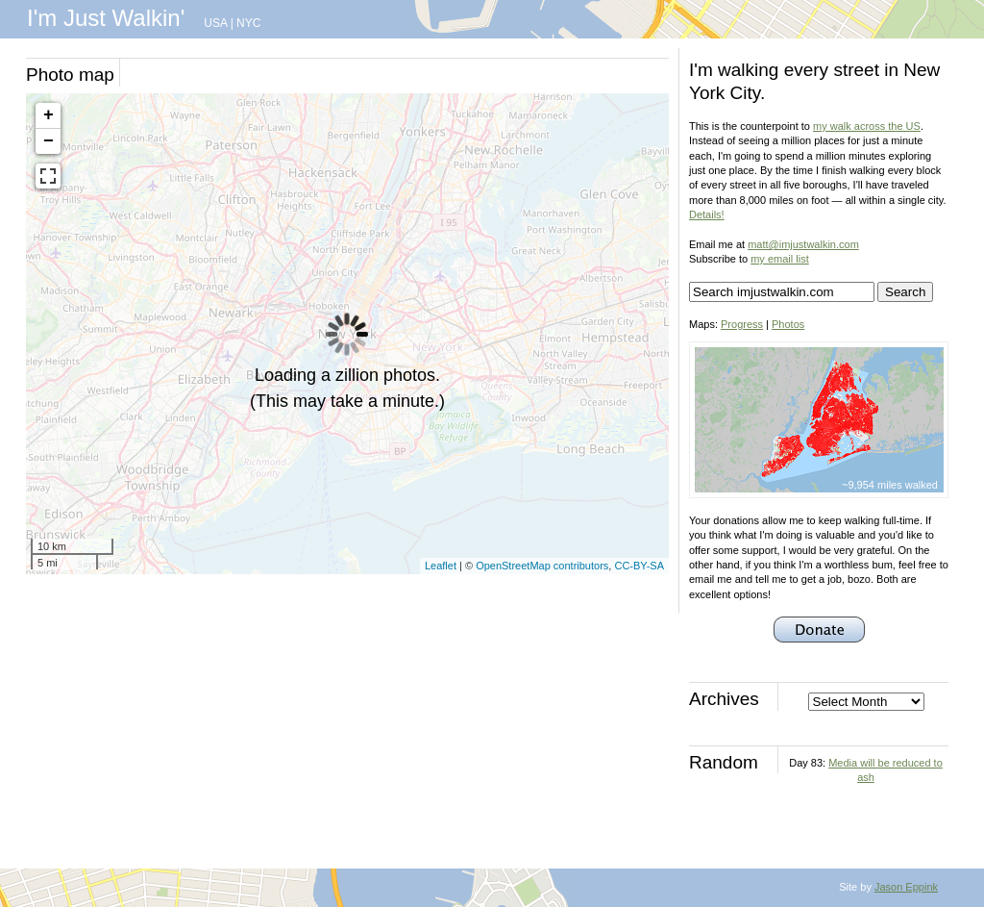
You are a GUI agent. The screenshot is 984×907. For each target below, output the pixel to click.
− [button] (48, 141)
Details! (707, 214)
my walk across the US (867, 126)
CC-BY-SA (639, 565)
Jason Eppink (906, 887)
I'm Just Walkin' (105, 18)
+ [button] (48, 115)
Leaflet (440, 565)
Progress (742, 324)
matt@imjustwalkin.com (803, 244)
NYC (248, 23)
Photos (788, 324)
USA (215, 23)
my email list (779, 259)
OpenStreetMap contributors (542, 565)
